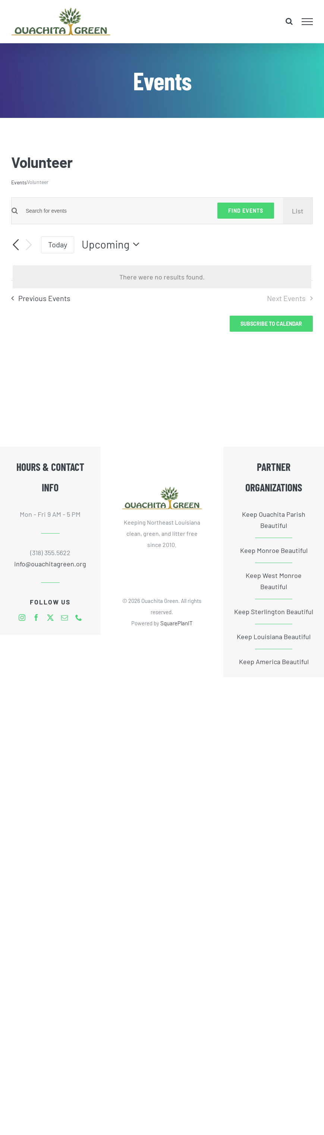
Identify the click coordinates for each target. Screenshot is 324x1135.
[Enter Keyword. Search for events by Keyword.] (113, 211)
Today (57, 244)
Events (19, 182)
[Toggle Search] (289, 21)
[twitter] (50, 617)
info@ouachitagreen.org (50, 564)
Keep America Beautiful (274, 661)
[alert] (162, 276)
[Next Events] (29, 244)
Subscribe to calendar (271, 324)
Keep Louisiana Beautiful (274, 636)
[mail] (64, 617)
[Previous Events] (15, 244)
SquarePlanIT (176, 623)
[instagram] (22, 617)
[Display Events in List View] (297, 211)
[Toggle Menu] (307, 21)
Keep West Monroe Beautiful (274, 581)
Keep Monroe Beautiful (274, 550)
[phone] (78, 617)
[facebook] (36, 617)
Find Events (245, 210)
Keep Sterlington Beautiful (273, 611)
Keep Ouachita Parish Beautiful (273, 519)
